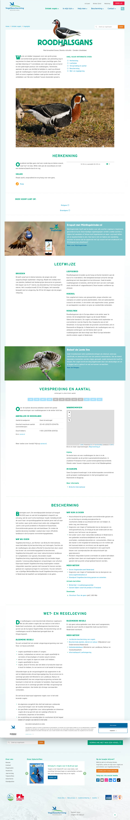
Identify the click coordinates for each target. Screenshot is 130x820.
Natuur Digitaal (84, 733)
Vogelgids (26, 26)
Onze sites (61, 798)
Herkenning (74, 61)
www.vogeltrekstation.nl (78, 575)
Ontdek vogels (51, 9)
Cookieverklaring (83, 798)
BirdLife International (77, 487)
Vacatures (9, 770)
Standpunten (10, 781)
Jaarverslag (10, 773)
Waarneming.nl (94, 447)
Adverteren (9, 779)
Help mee (82, 9)
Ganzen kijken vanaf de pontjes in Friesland (85, 588)
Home (7, 26)
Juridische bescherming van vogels (82, 639)
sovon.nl (22, 434)
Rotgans (65, 205)
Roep (20, 184)
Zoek (121, 27)
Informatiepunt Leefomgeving (80, 652)
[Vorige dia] (26, 780)
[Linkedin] (110, 780)
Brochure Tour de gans (77, 595)
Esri (91, 444)
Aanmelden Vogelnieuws (107, 771)
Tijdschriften (10, 776)
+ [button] (69, 412)
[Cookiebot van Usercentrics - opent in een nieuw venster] (13, 817)
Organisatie (9, 768)
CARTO (112, 444)
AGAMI (49, 733)
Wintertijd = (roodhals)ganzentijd (81, 585)
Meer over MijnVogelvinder (77, 245)
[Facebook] (98, 780)
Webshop (107, 3)
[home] (15, 6)
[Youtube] (102, 780)
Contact (111, 9)
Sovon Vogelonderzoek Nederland (81, 570)
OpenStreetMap (98, 444)
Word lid (52, 777)
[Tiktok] (118, 780)
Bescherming (96, 9)
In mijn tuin (67, 9)
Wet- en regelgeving (77, 71)
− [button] (69, 415)
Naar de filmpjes (73, 367)
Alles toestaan (113, 807)
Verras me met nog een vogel (105, 742)
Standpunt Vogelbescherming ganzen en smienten (87, 577)
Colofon (94, 798)
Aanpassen (113, 812)
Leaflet (81, 444)
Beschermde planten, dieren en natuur (83, 642)
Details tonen (29, 816)
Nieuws (8, 762)
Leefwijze (73, 63)
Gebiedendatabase (76, 647)
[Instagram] (106, 780)
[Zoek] (122, 9)
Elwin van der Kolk (68, 733)
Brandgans (65, 210)
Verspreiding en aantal (78, 66)
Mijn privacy (71, 798)
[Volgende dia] (84, 780)
